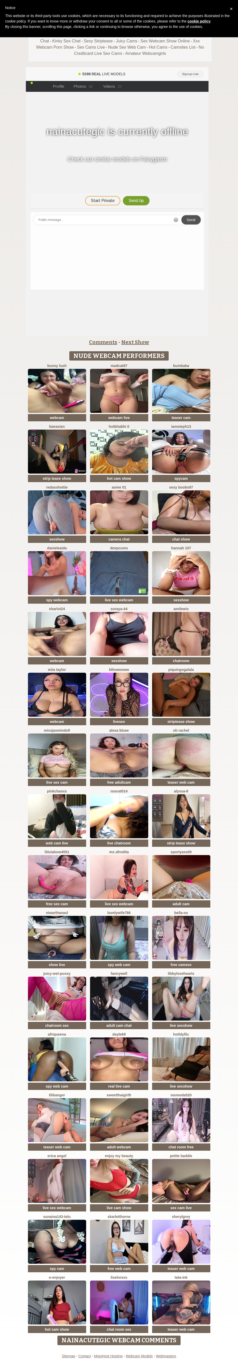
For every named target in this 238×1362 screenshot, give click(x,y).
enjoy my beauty (119, 1156)
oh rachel (181, 730)
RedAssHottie (57, 487)
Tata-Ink (181, 1277)
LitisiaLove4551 (57, 852)
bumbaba (181, 366)
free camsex (181, 965)
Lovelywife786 (119, 913)
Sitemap (68, 1356)
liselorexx (119, 1277)
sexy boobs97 (181, 487)
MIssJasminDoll (57, 730)
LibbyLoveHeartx (181, 973)
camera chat (119, 539)
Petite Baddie (181, 1156)
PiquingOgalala (181, 670)
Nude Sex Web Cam (127, 47)
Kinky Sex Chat (66, 41)
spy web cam (119, 965)
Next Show (135, 342)
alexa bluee (119, 730)
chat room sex (119, 1329)
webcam (57, 418)
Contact (84, 1356)
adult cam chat (119, 1025)
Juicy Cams (126, 41)
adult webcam (119, 1147)
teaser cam (181, 418)
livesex (119, 722)
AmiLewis (181, 609)
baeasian (57, 426)
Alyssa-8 (181, 791)
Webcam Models (139, 1356)
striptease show (181, 722)
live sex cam (57, 782)
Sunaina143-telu (57, 1217)
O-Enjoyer (57, 1277)
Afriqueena (57, 1034)
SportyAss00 (181, 852)
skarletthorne (119, 1217)
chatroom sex (57, 1025)
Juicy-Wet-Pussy (56, 973)
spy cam (57, 1269)
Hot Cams (158, 47)
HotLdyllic (181, 1034)
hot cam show (119, 478)
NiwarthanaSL (57, 913)
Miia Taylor (57, 670)
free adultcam (119, 782)
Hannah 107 (181, 548)
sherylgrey (181, 1217)
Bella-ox (181, 913)
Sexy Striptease (98, 41)
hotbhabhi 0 (119, 426)
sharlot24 (57, 609)
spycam (181, 478)
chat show (181, 539)
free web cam (119, 1269)
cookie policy (199, 21)
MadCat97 (119, 366)
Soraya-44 (118, 609)
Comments (103, 342)
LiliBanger (57, 1095)
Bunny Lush (57, 366)
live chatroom (119, 843)
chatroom (181, 661)
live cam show (119, 1208)
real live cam (119, 1086)
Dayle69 (118, 1034)
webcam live (119, 418)
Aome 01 (119, 487)
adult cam (181, 904)
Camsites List (182, 47)
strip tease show (57, 478)
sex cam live (181, 1208)
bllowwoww (119, 670)
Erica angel (56, 1156)
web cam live (57, 843)
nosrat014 (119, 791)
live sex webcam (119, 600)
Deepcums (119, 548)
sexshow (56, 539)
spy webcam (57, 600)
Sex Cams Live (91, 47)
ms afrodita (119, 852)
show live (57, 965)
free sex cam (57, 904)
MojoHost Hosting (108, 1356)
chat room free (181, 1147)
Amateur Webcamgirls (145, 53)
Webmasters (166, 1356)
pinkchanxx (57, 791)
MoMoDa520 (181, 1095)
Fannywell (119, 973)
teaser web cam (181, 782)
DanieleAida (57, 548)
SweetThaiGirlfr (119, 1095)
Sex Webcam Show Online (165, 41)
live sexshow (181, 1025)
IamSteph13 (181, 426)
